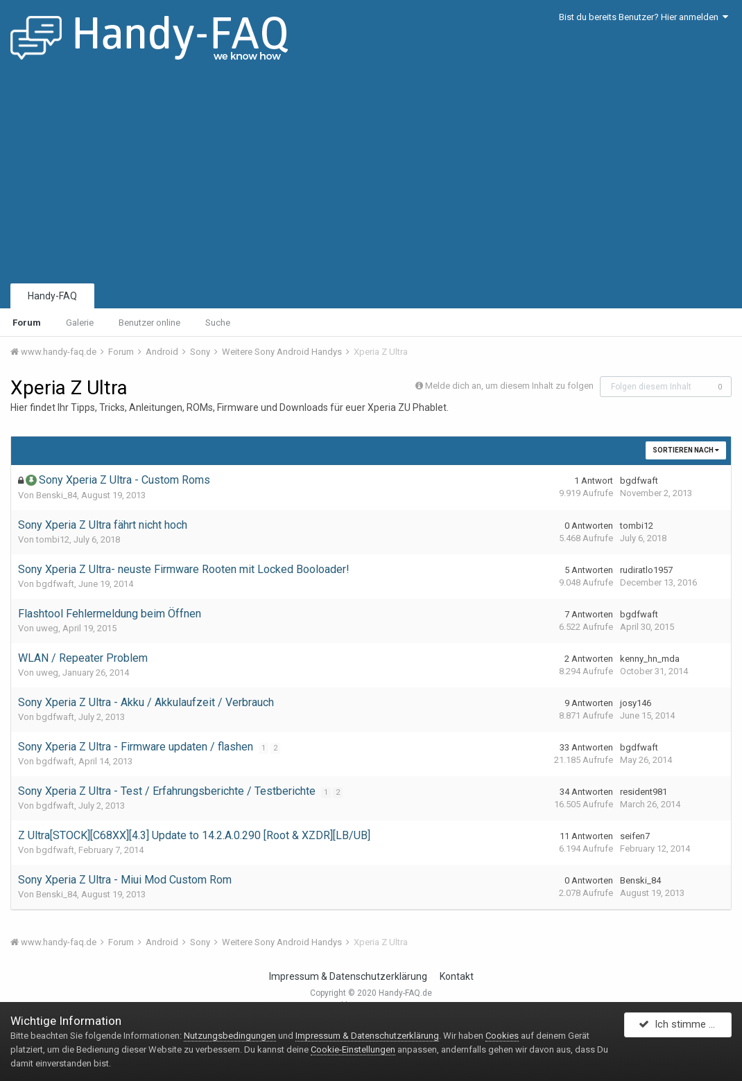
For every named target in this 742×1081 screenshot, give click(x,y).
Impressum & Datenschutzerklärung (348, 976)
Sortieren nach (686, 450)
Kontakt (457, 976)
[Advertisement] (371, 177)
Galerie (80, 322)
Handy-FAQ (52, 295)
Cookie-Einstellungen (353, 1049)
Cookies (502, 1035)
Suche (217, 322)
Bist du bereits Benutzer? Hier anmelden (643, 17)
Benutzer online (149, 322)
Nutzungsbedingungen (230, 1035)
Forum (26, 322)
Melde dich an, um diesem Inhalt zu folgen (509, 385)
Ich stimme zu (679, 1027)
